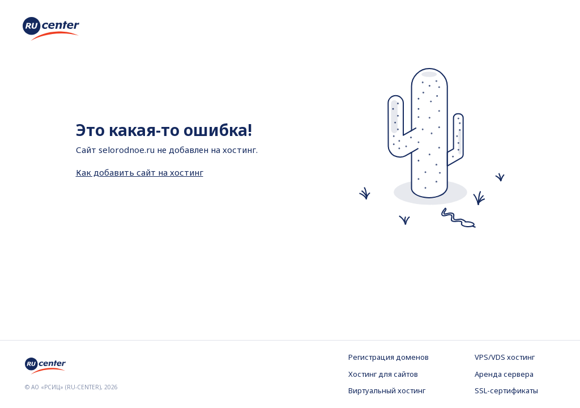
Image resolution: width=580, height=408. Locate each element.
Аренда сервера (504, 374)
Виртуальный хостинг (386, 390)
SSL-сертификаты (506, 390)
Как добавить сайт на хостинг (139, 172)
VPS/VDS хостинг (505, 357)
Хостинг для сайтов (383, 374)
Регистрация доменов (388, 357)
